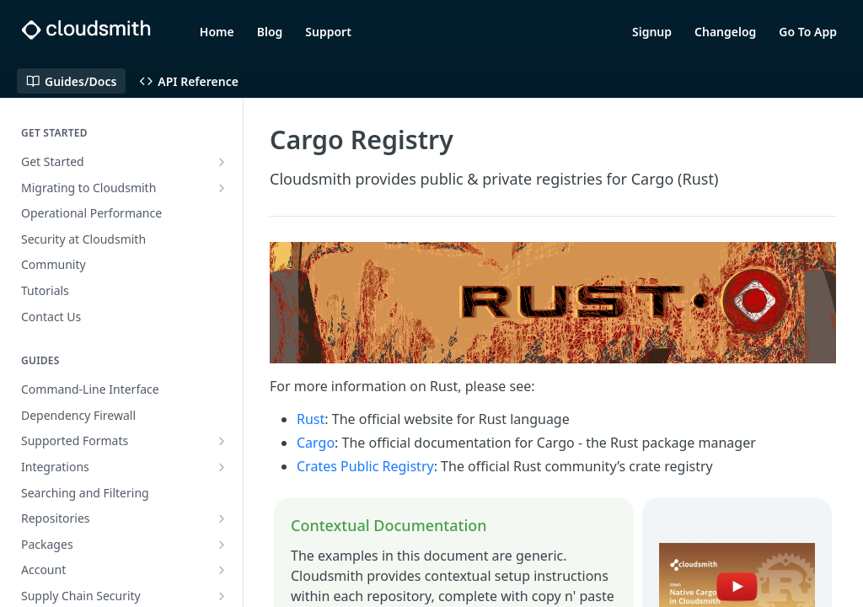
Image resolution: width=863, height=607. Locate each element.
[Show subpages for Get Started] (221, 162)
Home (217, 32)
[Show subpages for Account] (221, 570)
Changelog (725, 32)
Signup (652, 32)
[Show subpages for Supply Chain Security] (221, 596)
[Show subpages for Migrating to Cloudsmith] (221, 188)
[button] (553, 302)
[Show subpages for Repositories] (221, 518)
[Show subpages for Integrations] (221, 467)
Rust (310, 419)
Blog (270, 32)
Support (328, 32)
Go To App (808, 32)
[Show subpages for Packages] (221, 544)
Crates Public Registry (365, 466)
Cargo (316, 442)
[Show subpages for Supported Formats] (221, 441)
